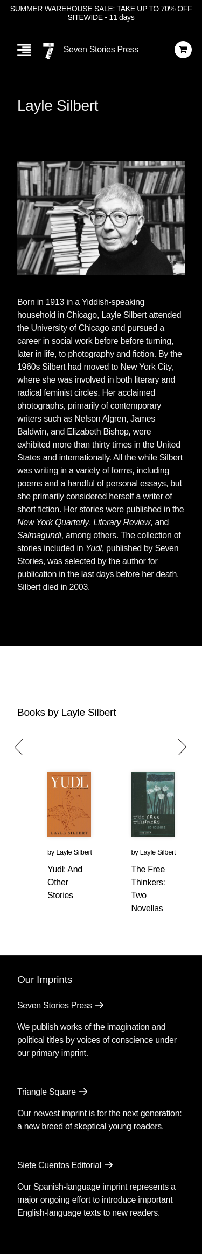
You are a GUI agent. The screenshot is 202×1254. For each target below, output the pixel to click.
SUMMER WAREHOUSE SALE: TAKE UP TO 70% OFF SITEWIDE (101, 13)
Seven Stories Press (101, 49)
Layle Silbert (74, 852)
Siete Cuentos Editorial (59, 1165)
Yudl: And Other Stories (64, 882)
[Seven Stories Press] (48, 51)
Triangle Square (46, 1091)
